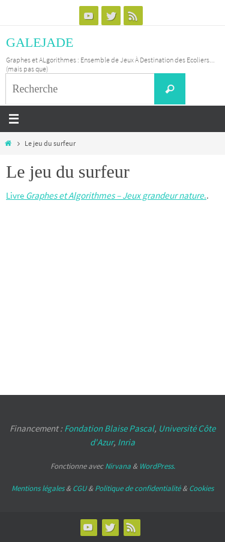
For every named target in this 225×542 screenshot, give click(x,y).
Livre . (106, 195)
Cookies (201, 488)
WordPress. (157, 466)
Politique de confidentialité (138, 488)
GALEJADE (39, 42)
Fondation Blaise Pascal (109, 428)
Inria (126, 442)
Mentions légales (37, 488)
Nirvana (118, 466)
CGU (79, 488)
